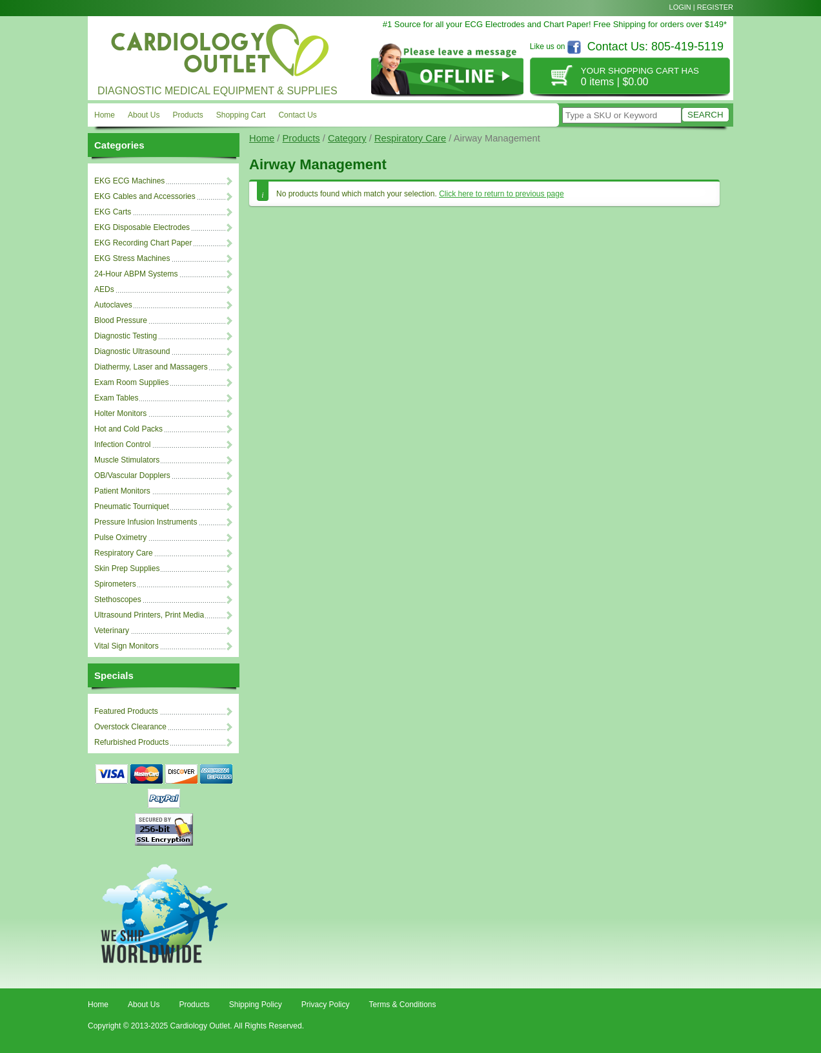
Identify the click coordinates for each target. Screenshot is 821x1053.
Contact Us (297, 115)
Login (680, 7)
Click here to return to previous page (501, 193)
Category (347, 138)
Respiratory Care (410, 138)
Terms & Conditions (402, 1004)
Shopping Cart (241, 115)
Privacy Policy (325, 1004)
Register (715, 7)
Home (104, 115)
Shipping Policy (255, 1004)
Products (187, 115)
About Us (143, 115)
